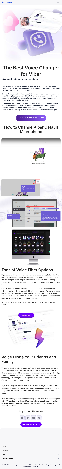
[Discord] (3, 437)
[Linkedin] (9, 437)
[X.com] (6, 437)
